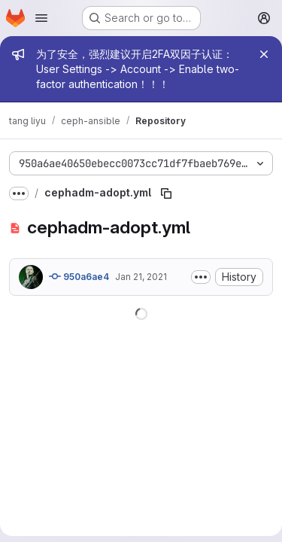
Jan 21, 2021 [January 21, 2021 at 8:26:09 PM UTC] (141, 276)
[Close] (264, 54)
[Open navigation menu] (41, 18)
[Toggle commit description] (201, 277)
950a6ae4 (79, 276)
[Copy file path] (166, 193)
